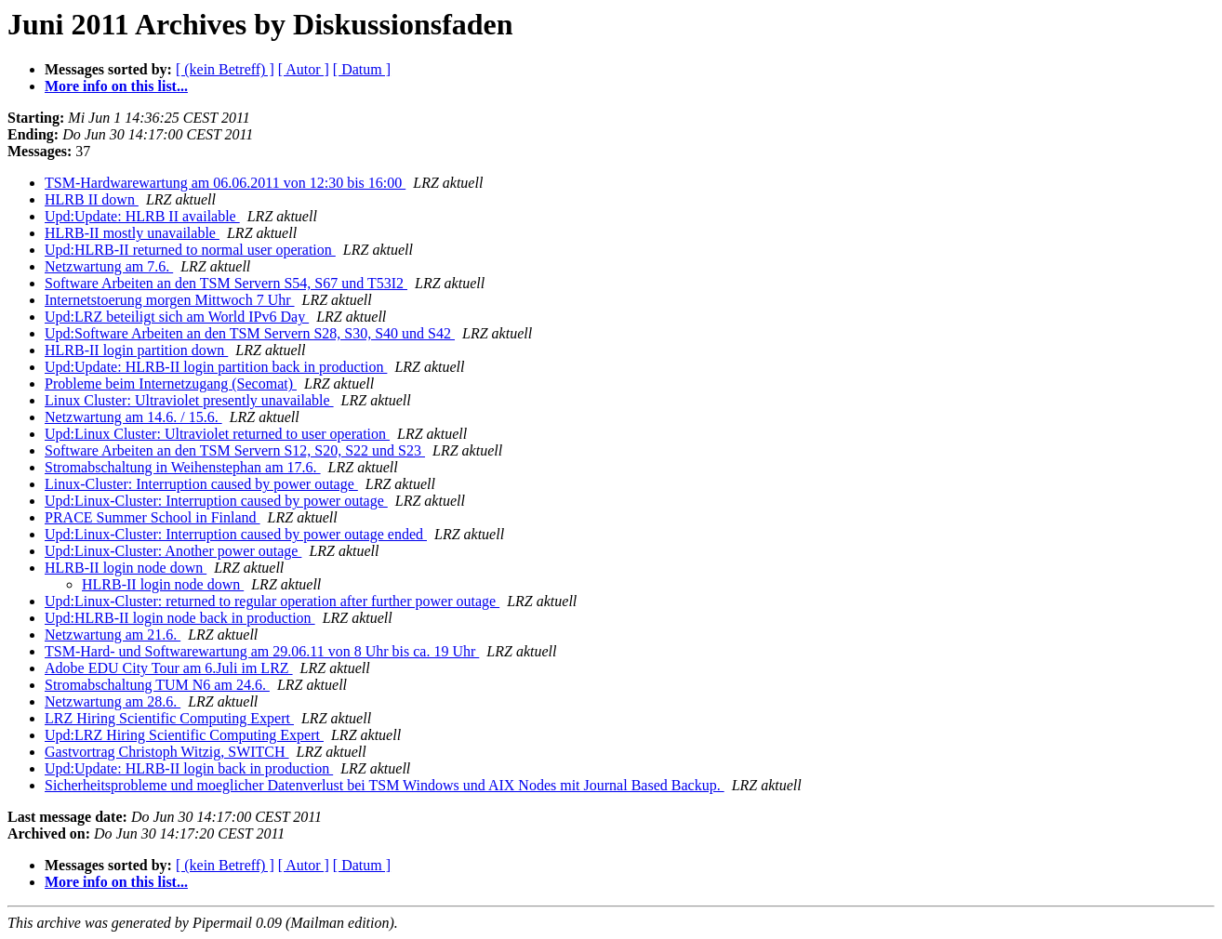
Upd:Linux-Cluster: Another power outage (173, 551)
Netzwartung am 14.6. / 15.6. (133, 417)
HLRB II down (92, 199)
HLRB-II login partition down (136, 350)
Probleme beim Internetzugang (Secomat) (171, 383)
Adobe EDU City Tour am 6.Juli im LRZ (169, 668)
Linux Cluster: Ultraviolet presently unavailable (189, 400)
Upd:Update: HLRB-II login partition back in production (216, 367)
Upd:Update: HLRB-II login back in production (189, 768)
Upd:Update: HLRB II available (142, 216)
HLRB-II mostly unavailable (132, 233)
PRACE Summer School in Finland (152, 517)
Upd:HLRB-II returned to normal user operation (190, 250)
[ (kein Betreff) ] (225, 69)
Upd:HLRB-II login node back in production (180, 618)
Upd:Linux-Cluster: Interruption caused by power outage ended (236, 534)
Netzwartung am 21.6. (112, 634)
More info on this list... (116, 86)
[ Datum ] (362, 69)
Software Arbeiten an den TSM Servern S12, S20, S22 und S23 (235, 450)
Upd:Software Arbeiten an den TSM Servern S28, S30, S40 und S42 (250, 333)
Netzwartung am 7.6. (109, 266)
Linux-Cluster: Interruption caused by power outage (201, 484)
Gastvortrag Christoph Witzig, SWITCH (167, 752)
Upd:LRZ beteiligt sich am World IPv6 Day (177, 316)
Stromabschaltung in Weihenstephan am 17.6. (183, 467)
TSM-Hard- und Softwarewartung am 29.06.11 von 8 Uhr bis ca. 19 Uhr (262, 651)
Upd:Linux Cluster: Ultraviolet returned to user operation (217, 434)
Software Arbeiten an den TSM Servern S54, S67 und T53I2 (226, 283)
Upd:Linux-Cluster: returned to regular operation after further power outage (272, 601)
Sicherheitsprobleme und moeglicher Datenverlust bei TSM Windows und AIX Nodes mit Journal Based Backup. (384, 785)
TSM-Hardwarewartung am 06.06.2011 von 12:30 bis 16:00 (225, 183)
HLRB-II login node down (125, 567)
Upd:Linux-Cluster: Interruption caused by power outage (216, 501)
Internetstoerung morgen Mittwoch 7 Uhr (170, 300)
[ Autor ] (303, 69)
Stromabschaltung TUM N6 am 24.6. (157, 685)
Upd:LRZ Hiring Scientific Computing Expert (184, 735)
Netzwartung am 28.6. (112, 701)
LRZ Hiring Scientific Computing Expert (169, 718)
